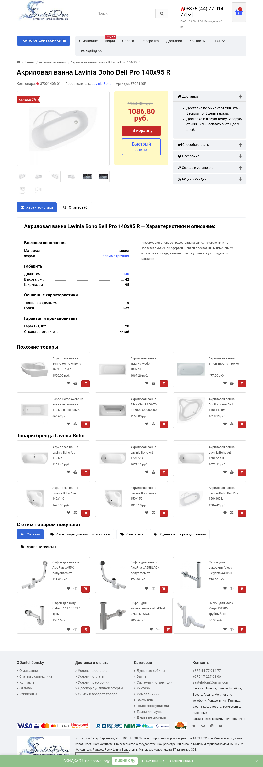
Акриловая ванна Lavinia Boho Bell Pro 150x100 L (223, 493)
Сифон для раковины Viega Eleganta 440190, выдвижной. (220, 568)
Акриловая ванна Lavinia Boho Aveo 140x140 (65, 493)
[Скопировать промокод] (124, 761)
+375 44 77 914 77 (207, 671)
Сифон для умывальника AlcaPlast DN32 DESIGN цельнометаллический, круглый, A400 (148, 609)
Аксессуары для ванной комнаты (80, 534)
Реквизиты (27, 694)
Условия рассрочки (92, 682)
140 (126, 274)
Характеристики (37, 207)
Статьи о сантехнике (34, 676)
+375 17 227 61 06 (207, 676)
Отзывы (25, 688)
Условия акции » (182, 761)
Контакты (197, 41)
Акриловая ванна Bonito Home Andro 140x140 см (222, 404)
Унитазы (142, 688)
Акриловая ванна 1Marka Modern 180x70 (143, 363)
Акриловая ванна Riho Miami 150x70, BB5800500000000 (144, 404)
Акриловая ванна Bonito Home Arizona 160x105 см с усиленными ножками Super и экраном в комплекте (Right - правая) (66, 364)
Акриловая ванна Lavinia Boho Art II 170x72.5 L (143, 452)
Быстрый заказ (141, 146)
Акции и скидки (192, 179)
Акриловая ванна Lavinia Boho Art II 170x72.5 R (222, 452)
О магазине (88, 41)
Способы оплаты (194, 145)
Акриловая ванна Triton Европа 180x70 (224, 360)
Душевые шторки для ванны (180, 534)
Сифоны (30, 534)
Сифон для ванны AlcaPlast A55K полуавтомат (65, 567)
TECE (219, 41)
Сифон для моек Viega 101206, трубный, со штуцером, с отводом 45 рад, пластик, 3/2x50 (221, 609)
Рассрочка (150, 41)
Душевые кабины (149, 671)
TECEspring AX (90, 51)
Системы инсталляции (153, 682)
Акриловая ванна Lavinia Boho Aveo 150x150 (143, 493)
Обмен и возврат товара (96, 694)
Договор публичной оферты (99, 688)
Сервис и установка (196, 168)
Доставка (174, 41)
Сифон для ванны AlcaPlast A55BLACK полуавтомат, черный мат (145, 568)
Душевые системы (38, 547)
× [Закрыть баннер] (256, 761)
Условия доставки (91, 671)
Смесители (131, 534)
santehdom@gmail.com (211, 682)
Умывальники (146, 694)
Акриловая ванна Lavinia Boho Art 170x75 (65, 452)
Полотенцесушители (151, 706)
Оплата (128, 41)
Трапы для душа (148, 712)
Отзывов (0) (75, 207)
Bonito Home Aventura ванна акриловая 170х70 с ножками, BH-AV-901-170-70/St (67, 405)
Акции (110, 39)
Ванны (140, 676)
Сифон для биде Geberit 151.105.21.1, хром (66, 608)
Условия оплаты (90, 676)
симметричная (117, 256)
